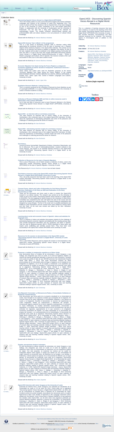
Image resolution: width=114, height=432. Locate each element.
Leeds (96, 60)
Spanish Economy (93, 59)
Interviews (91, 60)
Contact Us (6, 423)
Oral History (99, 54)
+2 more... (6, 391)
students (96, 62)
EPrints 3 (38, 423)
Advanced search (86, 10)
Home (6, 8)
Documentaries (104, 59)
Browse (18, 8)
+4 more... (6, 195)
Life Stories (107, 54)
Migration (96, 57)
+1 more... (6, 259)
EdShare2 (27, 423)
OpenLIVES (91, 54)
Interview (90, 62)
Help (42, 8)
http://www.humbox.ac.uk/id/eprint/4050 (100, 71)
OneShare (58, 429)
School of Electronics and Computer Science (66, 423)
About (30, 8)
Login (3, 12)
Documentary (103, 60)
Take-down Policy (60, 418)
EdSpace (50, 429)
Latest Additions (47, 418)
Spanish (90, 56)
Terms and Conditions (71, 418)
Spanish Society (105, 57)
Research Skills (98, 56)
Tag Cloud (39, 418)
